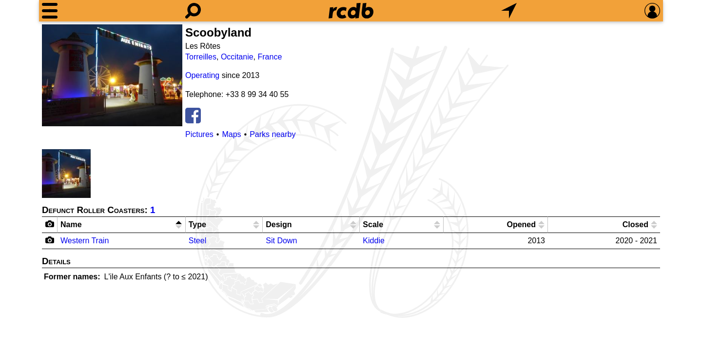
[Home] (351, 11)
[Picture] (112, 75)
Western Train (84, 240)
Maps (231, 134)
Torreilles (200, 57)
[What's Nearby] (509, 11)
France (270, 57)
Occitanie (237, 57)
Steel (197, 240)
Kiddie (373, 240)
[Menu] (50, 11)
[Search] (193, 11)
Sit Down (281, 240)
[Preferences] (652, 11)
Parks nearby (272, 134)
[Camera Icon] (50, 239)
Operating (202, 75)
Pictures (199, 134)
